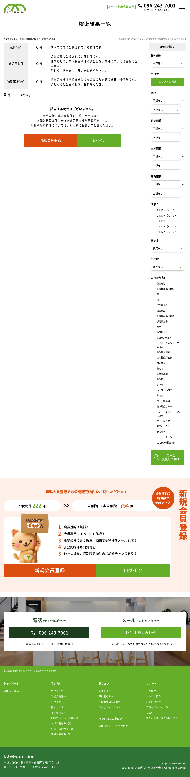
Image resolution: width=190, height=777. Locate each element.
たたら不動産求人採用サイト (162, 718)
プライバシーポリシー (158, 707)
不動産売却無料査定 (110, 702)
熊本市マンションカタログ (113, 726)
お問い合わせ (153, 702)
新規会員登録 (58, 696)
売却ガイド (105, 691)
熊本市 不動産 (9, 43)
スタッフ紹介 (153, 696)
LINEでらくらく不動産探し (66, 718)
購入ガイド (57, 707)
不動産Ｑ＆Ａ (58, 712)
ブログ (150, 712)
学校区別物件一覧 (61, 734)
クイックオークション (111, 707)
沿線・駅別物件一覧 (62, 729)
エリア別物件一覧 (61, 723)
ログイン (56, 702)
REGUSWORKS (180, 763)
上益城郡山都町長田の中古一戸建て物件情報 (36, 43)
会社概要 (151, 691)
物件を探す (57, 691)
